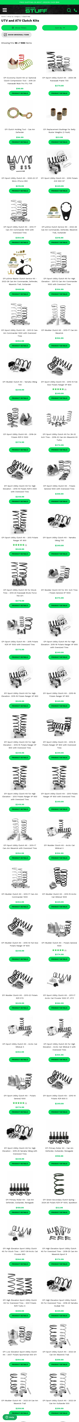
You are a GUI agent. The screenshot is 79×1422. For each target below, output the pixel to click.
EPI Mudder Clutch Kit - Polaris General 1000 (59, 944)
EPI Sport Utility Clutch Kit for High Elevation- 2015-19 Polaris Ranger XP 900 (19, 694)
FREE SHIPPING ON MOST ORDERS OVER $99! (39, 2)
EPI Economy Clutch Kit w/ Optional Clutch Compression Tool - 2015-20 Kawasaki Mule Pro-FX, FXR (20, 81)
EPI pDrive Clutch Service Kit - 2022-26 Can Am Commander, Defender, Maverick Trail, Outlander (59, 230)
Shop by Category (14, 16)
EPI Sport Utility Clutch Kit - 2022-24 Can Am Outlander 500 (59, 1401)
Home (3, 16)
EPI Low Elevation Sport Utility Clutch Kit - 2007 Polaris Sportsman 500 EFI (20, 1353)
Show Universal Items (16, 34)
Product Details (20, 93)
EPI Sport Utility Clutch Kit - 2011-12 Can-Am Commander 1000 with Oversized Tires (19, 333)
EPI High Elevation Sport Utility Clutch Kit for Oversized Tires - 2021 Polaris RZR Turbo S (20, 1303)
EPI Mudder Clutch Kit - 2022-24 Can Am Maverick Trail (19, 1401)
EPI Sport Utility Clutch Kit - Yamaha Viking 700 (59, 538)
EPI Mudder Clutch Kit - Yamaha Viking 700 (20, 383)
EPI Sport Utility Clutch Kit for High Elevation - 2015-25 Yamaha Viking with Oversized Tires (19, 1151)
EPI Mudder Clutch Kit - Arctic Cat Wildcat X (59, 846)
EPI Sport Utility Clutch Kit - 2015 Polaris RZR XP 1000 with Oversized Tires (20, 643)
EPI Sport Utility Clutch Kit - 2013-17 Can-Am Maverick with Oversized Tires (20, 846)
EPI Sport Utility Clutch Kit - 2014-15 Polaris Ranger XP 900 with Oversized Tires (59, 745)
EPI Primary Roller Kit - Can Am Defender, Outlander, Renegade (59, 1149)
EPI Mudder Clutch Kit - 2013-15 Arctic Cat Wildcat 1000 (59, 895)
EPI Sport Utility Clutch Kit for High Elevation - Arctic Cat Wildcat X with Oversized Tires (59, 1047)
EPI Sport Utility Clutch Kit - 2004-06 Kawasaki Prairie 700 (59, 79)
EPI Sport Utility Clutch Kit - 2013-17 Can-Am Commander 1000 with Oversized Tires (20, 230)
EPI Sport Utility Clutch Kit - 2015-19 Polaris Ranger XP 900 (59, 694)
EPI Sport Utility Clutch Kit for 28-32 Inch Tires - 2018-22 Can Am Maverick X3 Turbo (59, 437)
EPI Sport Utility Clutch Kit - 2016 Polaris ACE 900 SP (59, 179)
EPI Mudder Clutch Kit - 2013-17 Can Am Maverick (59, 331)
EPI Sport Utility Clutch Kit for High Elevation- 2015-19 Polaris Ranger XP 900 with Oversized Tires (59, 644)
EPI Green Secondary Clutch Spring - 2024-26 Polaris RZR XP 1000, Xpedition (59, 1201)
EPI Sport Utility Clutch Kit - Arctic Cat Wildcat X (20, 1045)
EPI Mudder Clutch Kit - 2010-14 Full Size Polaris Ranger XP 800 (19, 944)
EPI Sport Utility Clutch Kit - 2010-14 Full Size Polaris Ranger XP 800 (59, 383)
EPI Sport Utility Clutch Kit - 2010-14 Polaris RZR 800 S (59, 1097)
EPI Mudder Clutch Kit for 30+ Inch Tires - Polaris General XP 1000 (59, 591)
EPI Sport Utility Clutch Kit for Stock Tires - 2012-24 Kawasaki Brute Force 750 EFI (20, 593)
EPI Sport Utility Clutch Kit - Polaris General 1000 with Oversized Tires (59, 487)
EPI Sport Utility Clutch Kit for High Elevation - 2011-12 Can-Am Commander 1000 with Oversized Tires (59, 281)
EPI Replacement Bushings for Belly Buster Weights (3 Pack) (59, 130)
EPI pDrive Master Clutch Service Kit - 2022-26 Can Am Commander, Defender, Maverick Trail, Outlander (20, 281)
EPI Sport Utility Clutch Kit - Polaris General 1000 (20, 1097)
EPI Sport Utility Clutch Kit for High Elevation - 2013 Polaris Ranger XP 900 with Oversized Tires (19, 796)
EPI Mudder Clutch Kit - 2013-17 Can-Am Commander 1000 (20, 895)
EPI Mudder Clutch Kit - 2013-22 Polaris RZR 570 (20, 996)
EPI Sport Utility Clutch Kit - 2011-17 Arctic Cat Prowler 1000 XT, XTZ (59, 996)
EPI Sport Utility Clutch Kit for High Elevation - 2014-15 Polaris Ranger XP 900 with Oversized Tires (19, 745)
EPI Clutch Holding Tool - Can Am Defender (20, 130)
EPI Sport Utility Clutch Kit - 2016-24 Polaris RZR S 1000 (19, 435)
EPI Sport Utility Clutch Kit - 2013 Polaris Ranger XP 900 (20, 538)
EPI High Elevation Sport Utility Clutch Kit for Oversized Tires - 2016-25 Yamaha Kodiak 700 (59, 1303)
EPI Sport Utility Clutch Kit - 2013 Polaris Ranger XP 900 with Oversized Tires (59, 795)
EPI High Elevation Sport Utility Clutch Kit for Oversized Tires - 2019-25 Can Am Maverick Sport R (59, 1251)
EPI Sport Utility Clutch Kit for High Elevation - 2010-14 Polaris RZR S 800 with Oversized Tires (20, 489)
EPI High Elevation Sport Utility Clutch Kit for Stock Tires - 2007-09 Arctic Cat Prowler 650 (20, 1251)
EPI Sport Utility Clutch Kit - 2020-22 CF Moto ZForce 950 (20, 179)
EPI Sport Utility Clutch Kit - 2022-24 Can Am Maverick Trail (59, 1353)
